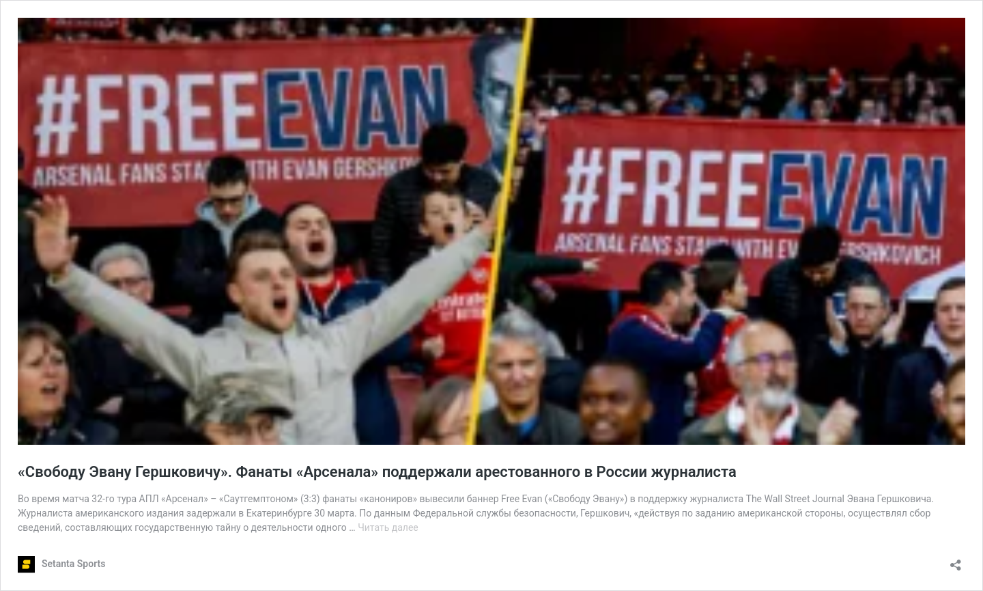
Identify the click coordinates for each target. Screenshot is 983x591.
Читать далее (388, 527)
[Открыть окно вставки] (955, 560)
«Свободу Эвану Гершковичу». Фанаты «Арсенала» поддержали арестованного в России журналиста (377, 471)
